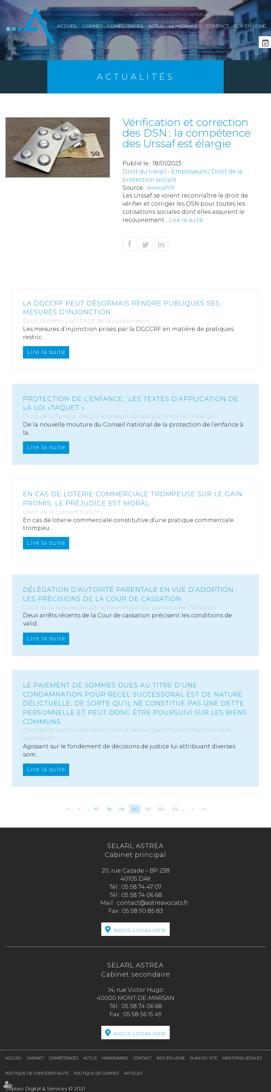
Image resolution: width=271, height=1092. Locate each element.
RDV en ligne (250, 26)
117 (96, 809)
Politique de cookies (96, 1073)
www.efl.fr (161, 187)
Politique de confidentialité (37, 1073)
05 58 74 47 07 (141, 887)
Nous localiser (140, 930)
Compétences (125, 26)
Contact (217, 26)
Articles (133, 1073)
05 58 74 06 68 (141, 895)
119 (121, 809)
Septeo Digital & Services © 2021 (45, 1088)
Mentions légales (242, 1058)
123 (175, 809)
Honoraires (185, 26)
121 (148, 809)
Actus (156, 26)
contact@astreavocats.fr (152, 902)
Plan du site (203, 1058)
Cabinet (92, 26)
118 (109, 809)
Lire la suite (186, 220)
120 (135, 809)
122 (161, 809)
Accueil (67, 26)
